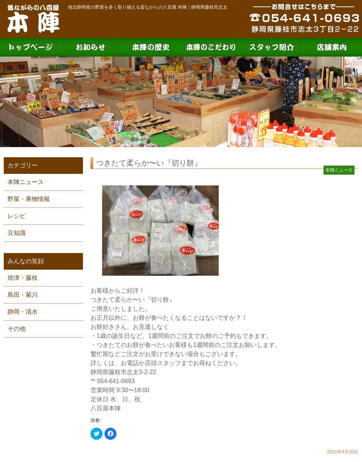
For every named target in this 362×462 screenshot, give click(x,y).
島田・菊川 (23, 295)
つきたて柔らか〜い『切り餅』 (149, 163)
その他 (17, 328)
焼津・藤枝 (23, 278)
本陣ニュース (26, 182)
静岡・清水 (23, 312)
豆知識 (17, 233)
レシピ (17, 216)
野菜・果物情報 (29, 199)
